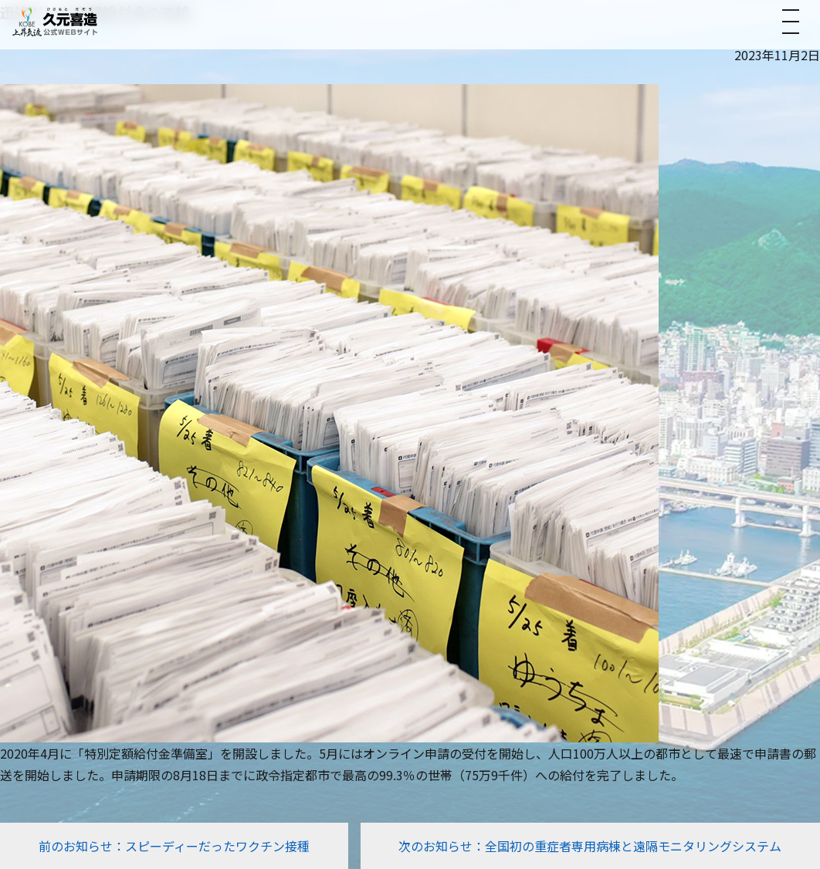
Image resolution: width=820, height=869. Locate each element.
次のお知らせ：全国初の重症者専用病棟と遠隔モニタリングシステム (589, 846)
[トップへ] (54, 21)
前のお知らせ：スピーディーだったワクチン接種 (174, 846)
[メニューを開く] (791, 22)
